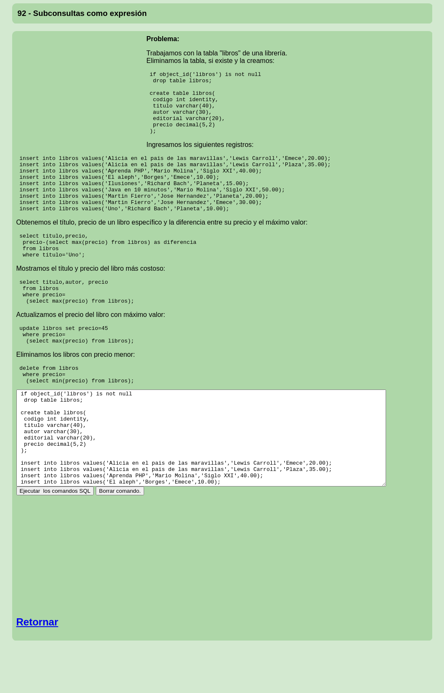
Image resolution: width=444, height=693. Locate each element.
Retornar (37, 663)
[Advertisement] (81, 89)
